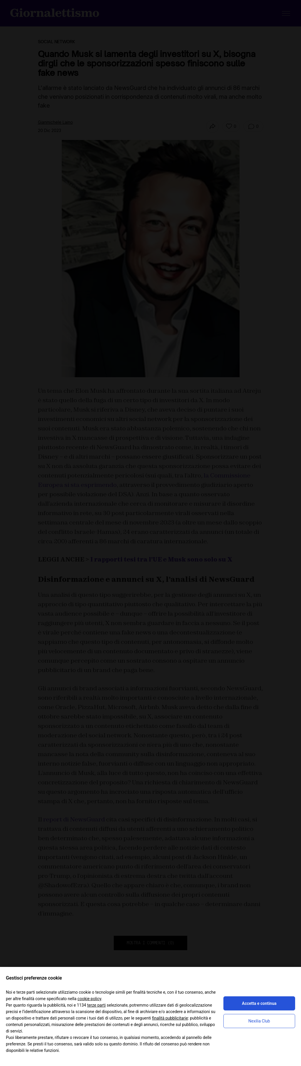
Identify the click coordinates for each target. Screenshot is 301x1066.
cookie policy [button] (89, 998)
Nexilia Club (259, 1021)
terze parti (96, 1005)
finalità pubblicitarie (170, 1018)
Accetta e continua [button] (259, 1003)
